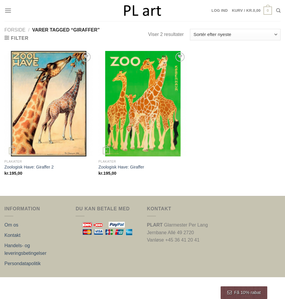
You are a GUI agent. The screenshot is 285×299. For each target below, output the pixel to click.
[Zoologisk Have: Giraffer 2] (48, 103)
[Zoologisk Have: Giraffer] (142, 103)
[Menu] (8, 10)
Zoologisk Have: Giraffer (121, 167)
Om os (11, 224)
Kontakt (12, 235)
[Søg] (278, 10)
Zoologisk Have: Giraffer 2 (29, 167)
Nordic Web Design (64, 283)
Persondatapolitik (22, 263)
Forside (14, 29)
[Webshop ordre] (235, 34)
